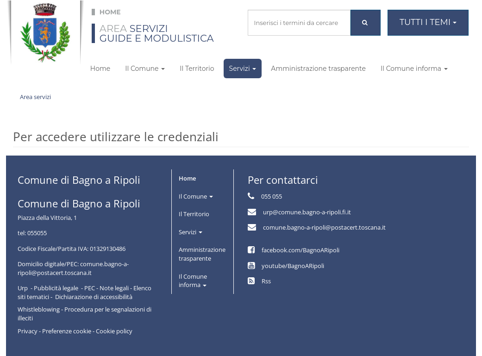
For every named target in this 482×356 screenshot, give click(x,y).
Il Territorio (197, 68)
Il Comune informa (414, 68)
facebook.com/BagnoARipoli (300, 250)
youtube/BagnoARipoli (293, 266)
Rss (266, 281)
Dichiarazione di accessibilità (93, 297)
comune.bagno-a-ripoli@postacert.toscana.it (324, 227)
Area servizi (35, 97)
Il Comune (145, 68)
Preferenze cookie (66, 331)
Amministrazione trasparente (318, 68)
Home (100, 68)
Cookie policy (114, 331)
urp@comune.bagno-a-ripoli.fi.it (307, 212)
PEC (89, 288)
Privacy (28, 331)
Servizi (243, 68)
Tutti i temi (428, 22)
